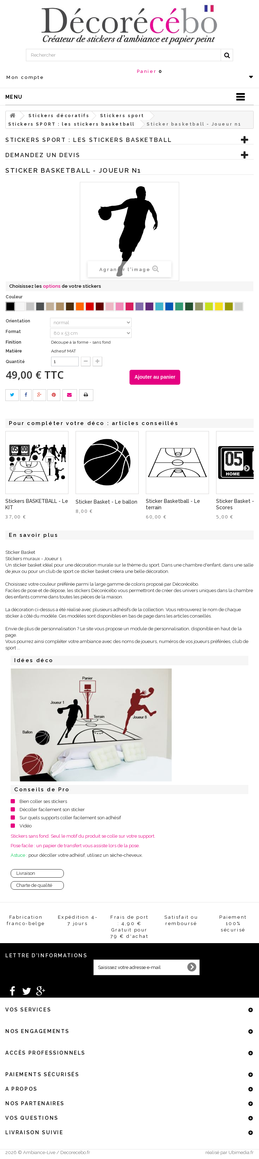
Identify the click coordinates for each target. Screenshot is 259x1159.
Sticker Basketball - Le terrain (173, 504)
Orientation (18, 321)
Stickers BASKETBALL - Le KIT (36, 504)
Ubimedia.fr (241, 1152)
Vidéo (26, 825)
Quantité (15, 361)
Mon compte (25, 77)
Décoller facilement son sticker (52, 809)
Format (14, 331)
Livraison (25, 873)
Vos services (28, 1009)
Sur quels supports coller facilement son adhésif (70, 817)
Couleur (14, 296)
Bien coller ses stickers (43, 801)
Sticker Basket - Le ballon (106, 502)
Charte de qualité (34, 885)
